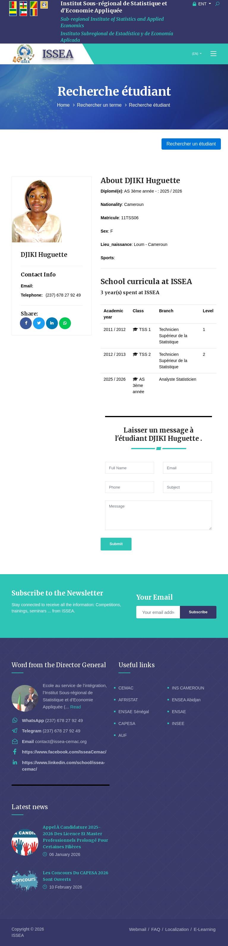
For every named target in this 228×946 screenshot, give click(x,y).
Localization (177, 929)
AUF (122, 735)
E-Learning (205, 929)
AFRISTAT (128, 699)
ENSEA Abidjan (186, 699)
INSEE (178, 723)
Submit (116, 544)
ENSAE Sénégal (133, 711)
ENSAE (179, 711)
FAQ (155, 929)
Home (64, 105)
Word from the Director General (59, 665)
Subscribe (198, 612)
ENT (200, 3)
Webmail (137, 929)
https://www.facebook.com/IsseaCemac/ (64, 751)
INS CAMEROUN (188, 688)
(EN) (195, 53)
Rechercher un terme (100, 105)
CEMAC (126, 688)
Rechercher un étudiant (191, 143)
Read (75, 706)
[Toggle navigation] (213, 54)
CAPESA (126, 723)
